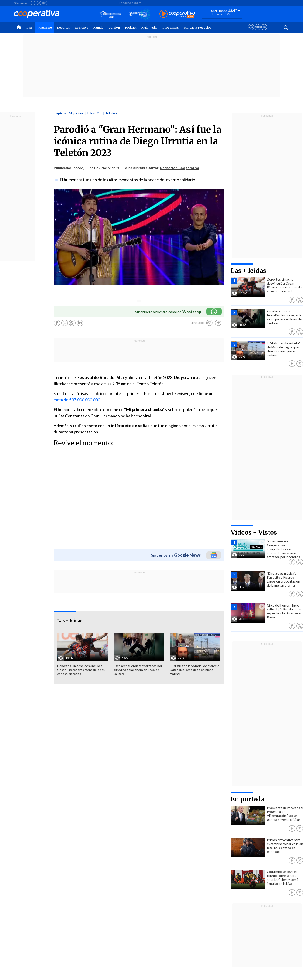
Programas (170, 27)
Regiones (81, 27)
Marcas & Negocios (197, 27)
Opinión (114, 27)
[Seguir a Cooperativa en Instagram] (44, 3)
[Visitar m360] (257, 31)
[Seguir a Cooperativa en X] (39, 3)
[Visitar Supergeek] (264, 31)
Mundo (98, 27)
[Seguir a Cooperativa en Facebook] (33, 3)
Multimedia (149, 27)
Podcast (130, 27)
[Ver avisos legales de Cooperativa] (251, 31)
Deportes (63, 27)
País (29, 27)
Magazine (45, 27)
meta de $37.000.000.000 (77, 399)
